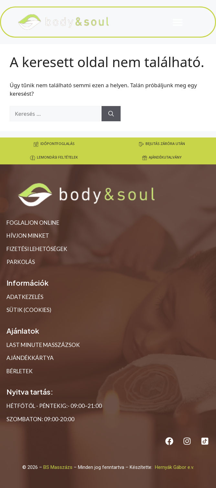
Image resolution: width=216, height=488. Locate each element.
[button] (177, 22)
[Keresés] (111, 114)
